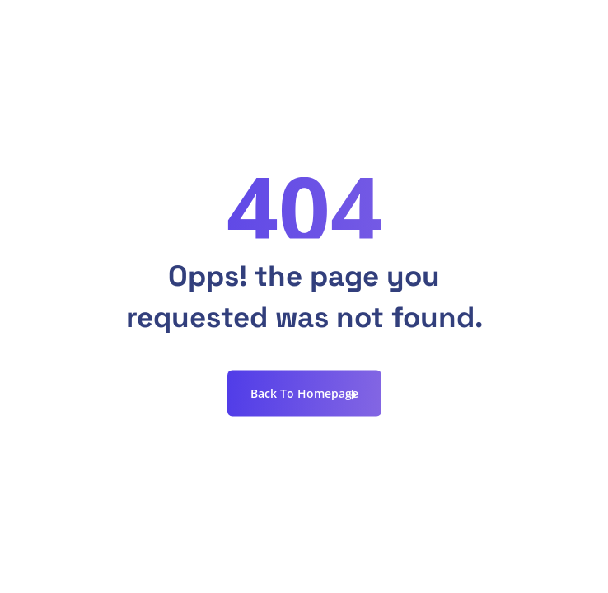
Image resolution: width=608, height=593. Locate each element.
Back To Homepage (304, 393)
